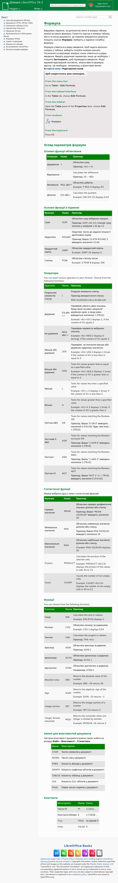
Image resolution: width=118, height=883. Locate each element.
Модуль (14, 8)
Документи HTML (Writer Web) (19, 23)
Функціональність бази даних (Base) (18, 34)
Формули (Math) (13, 38)
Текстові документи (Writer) (18, 20)
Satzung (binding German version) (55, 861)
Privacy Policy (68, 858)
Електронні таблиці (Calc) (17, 25)
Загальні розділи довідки (17, 49)
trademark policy (79, 874)
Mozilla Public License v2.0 (101, 864)
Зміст (4, 17)
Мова (37, 8)
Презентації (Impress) (15, 28)
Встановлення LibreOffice (17, 46)
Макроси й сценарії (14, 44)
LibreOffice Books (78, 845)
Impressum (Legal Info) (50, 858)
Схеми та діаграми (14, 41)
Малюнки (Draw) (13, 31)
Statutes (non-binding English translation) (94, 858)
